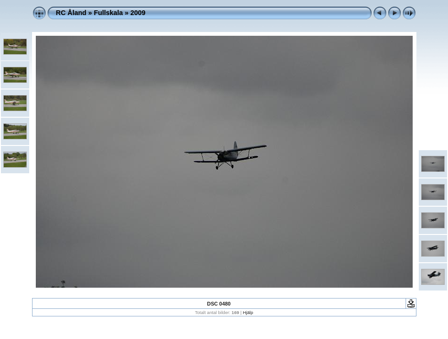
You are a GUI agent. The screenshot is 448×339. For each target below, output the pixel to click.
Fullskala (108, 12)
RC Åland (71, 12)
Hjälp (248, 312)
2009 (138, 12)
